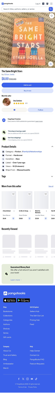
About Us (7, 351)
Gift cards (7, 337)
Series (5, 333)
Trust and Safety (10, 355)
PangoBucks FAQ (37, 359)
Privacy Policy (32, 387)
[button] (27, 146)
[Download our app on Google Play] (23, 300)
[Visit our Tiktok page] (36, 379)
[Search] (51, 9)
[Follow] (40, 110)
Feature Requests (37, 364)
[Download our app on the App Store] (9, 300)
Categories (7, 320)
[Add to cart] (27, 85)
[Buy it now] (27, 90)
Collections (7, 316)
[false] (14, 110)
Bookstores (7, 311)
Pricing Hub (35, 320)
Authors (6, 324)
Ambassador (8, 364)
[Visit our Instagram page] (27, 379)
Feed (32, 324)
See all (51, 186)
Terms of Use (22, 387)
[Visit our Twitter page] (23, 379)
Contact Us (34, 355)
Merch (6, 368)
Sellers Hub (34, 311)
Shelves (6, 329)
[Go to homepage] (7, 4)
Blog (5, 359)
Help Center (35, 351)
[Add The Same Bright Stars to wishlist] (51, 15)
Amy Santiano (17, 101)
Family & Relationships (32, 151)
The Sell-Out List (37, 316)
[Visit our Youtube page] (32, 379)
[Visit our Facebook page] (19, 379)
